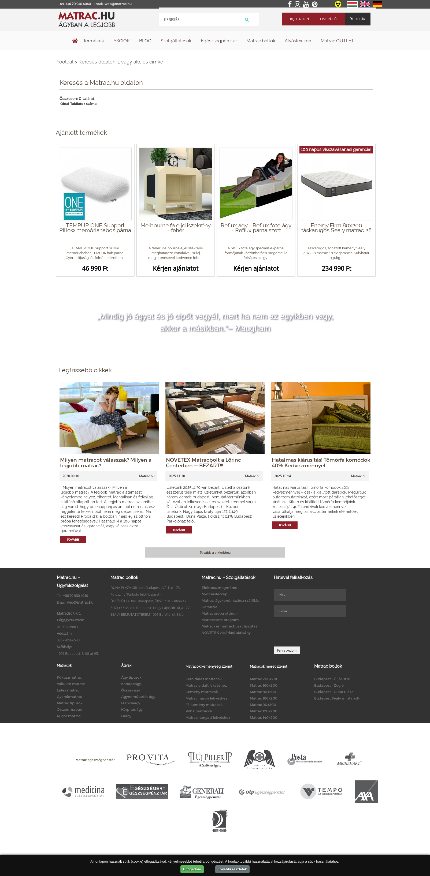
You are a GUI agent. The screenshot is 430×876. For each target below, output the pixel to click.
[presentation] (314, 631)
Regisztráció (327, 19)
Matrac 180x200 (263, 698)
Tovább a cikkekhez (215, 552)
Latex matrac (68, 690)
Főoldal (65, 62)
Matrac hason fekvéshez (206, 698)
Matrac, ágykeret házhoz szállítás (230, 600)
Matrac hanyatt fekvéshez (208, 717)
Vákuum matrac (71, 684)
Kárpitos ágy (132, 709)
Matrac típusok (70, 703)
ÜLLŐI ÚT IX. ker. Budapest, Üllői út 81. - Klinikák (148, 601)
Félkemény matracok (204, 704)
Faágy (126, 716)
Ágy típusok (131, 677)
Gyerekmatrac (69, 696)
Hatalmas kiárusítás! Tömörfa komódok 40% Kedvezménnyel (321, 462)
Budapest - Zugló (329, 685)
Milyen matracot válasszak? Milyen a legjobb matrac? (105, 462)
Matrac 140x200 (263, 717)
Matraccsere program (220, 620)
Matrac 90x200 (263, 704)
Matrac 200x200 (264, 679)
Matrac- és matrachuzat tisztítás (229, 626)
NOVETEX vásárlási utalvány (226, 632)
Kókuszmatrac (69, 677)
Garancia (209, 607)
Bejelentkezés (300, 19)
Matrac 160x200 (263, 685)
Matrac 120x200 (263, 711)
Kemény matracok (202, 692)
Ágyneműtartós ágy (138, 696)
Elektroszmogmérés (219, 587)
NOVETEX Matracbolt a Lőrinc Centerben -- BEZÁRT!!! (203, 462)
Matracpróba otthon (219, 613)
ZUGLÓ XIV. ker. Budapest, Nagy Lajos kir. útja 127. (150, 607)
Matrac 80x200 (263, 692)
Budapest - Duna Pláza (334, 692)
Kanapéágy (131, 684)
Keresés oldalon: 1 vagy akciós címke (121, 62)
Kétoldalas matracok (204, 679)
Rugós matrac (69, 716)
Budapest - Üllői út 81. (332, 679)
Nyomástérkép (214, 594)
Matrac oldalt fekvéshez (206, 685)
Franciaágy (130, 703)
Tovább (73, 539)
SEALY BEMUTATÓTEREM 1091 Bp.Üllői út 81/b (147, 614)
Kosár (357, 19)
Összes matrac (69, 709)
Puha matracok (199, 711)
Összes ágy (130, 690)
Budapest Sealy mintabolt (336, 698)
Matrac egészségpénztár (95, 760)
